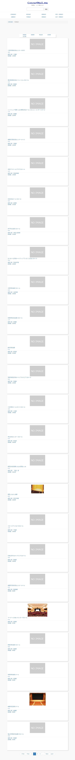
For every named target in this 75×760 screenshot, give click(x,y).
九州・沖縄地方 (59, 17)
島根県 (32, 34)
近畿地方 (13, 17)
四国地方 (44, 17)
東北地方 (28, 14)
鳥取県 (24, 34)
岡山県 (41, 34)
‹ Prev (27, 753)
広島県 (49, 34)
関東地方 (44, 14)
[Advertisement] (37, 29)
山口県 (24, 36)
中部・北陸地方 (59, 14)
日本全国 (10, 22)
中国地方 (28, 17)
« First (22, 753)
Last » (52, 753)
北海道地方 (13, 14)
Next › (47, 753)
